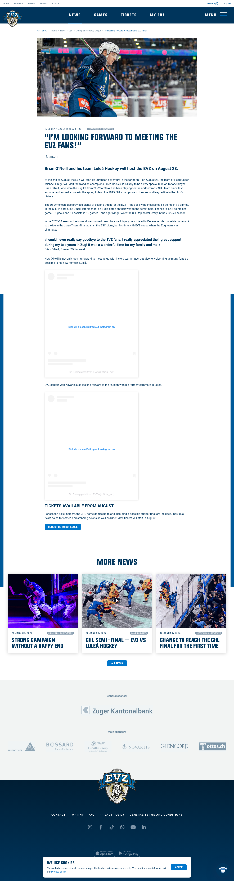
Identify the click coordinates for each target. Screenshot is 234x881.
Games (43, 3)
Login (212, 3)
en (229, 3)
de (224, 3)
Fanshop (18, 3)
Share (51, 157)
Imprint (77, 814)
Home (6, 3)
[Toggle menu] (216, 15)
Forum (31, 3)
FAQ (92, 814)
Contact (56, 3)
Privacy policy (112, 814)
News (75, 15)
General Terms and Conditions (156, 814)
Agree (179, 867)
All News (117, 663)
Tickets (129, 15)
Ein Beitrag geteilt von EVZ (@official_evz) (91, 372)
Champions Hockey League (100, 129)
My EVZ (157, 15)
